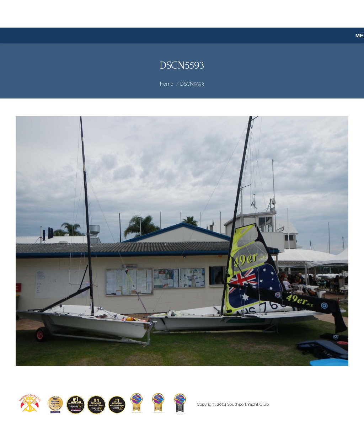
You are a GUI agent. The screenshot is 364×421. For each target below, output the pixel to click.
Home (166, 84)
